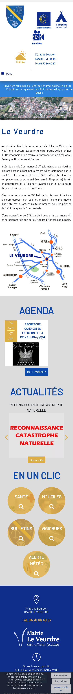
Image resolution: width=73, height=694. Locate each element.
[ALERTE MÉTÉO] (36, 563)
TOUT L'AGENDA (36, 371)
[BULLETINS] (21, 531)
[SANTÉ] (21, 499)
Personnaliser (61, 689)
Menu (10, 74)
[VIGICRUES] (51, 531)
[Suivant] (66, 436)
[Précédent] (6, 436)
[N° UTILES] (51, 499)
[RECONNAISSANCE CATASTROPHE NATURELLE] (36, 434)
